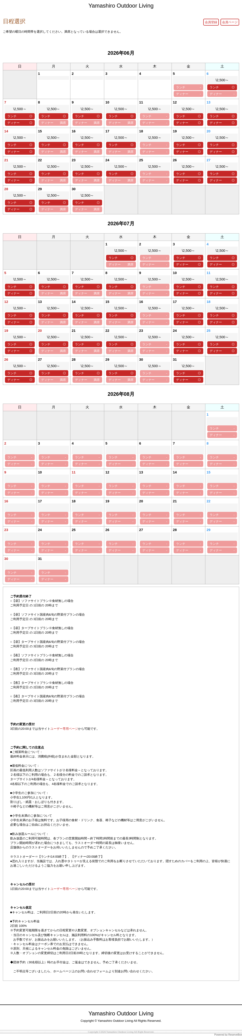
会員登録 (211, 22)
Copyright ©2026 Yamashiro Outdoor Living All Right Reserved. (121, 1032)
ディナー (188, 94)
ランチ (188, 87)
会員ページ (230, 22)
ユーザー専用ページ (64, 728)
